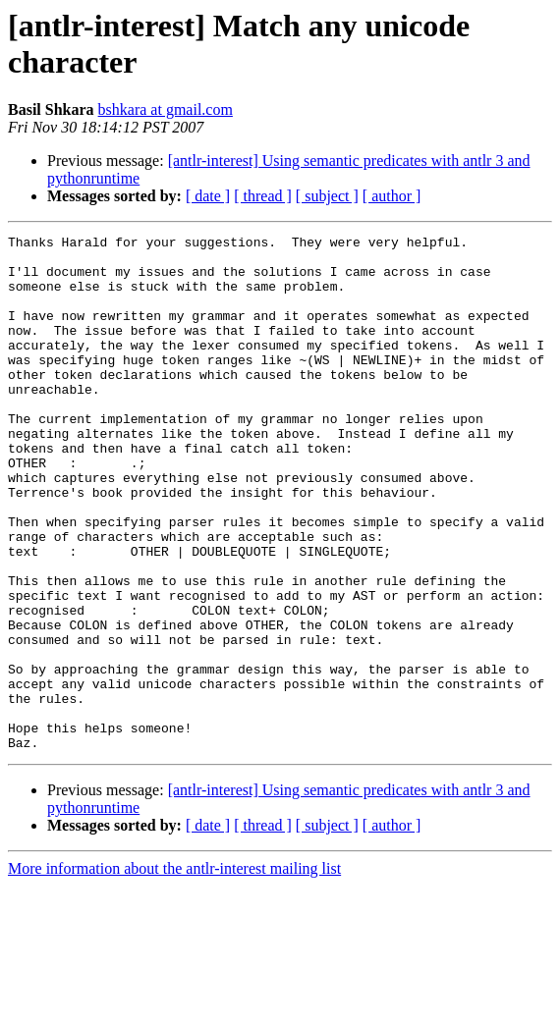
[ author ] (392, 196)
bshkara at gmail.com (165, 109)
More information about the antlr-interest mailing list (174, 971)
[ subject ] (327, 196)
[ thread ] (263, 196)
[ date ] (208, 196)
